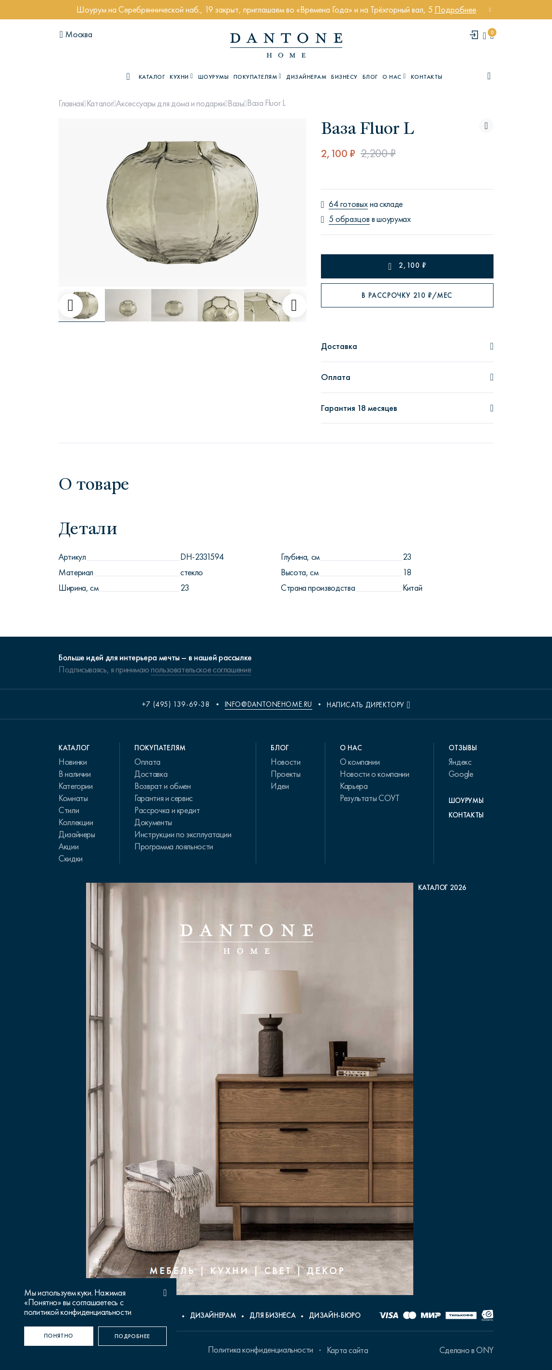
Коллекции (75, 822)
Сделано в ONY (466, 1350)
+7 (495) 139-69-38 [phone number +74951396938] (176, 704)
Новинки (72, 762)
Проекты (285, 774)
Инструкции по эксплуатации (183, 834)
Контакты (427, 76)
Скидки (70, 858)
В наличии (74, 774)
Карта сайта (347, 1350)
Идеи (280, 786)
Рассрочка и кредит (167, 810)
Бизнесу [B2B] (344, 76)
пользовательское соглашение (201, 669)
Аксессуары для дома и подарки (170, 103)
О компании (359, 762)
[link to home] (286, 45)
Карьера (353, 786)
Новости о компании (374, 774)
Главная (70, 103)
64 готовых (348, 204)
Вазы (236, 103)
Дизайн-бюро (334, 1315)
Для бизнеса (272, 1315)
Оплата (147, 762)
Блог (370, 76)
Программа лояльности (173, 846)
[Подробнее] (132, 1336)
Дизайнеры (76, 834)
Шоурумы (213, 76)
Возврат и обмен (162, 786)
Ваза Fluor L (266, 103)
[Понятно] (58, 1336)
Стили (68, 810)
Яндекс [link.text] (460, 762)
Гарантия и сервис (163, 798)
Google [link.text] (461, 774)
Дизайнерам (306, 76)
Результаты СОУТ (370, 798)
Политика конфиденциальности (260, 1350)
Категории (75, 786)
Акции (68, 846)
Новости (285, 762)
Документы (153, 822)
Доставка (150, 774)
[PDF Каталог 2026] (276, 1091)
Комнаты (72, 798)
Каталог (100, 103)
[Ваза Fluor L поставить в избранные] (486, 125)
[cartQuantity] (492, 35)
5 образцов (349, 219)
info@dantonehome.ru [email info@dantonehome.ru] (268, 704)
